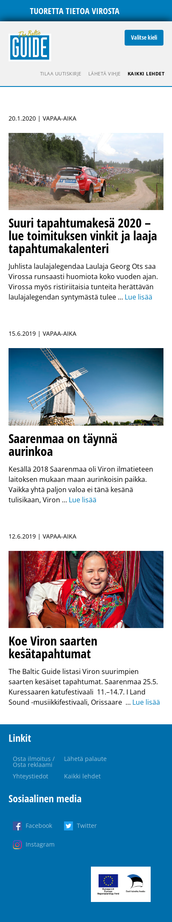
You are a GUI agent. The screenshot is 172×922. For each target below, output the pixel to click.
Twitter (87, 825)
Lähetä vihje (104, 73)
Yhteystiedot (30, 776)
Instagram (40, 844)
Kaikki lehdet (146, 73)
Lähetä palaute (85, 759)
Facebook (39, 825)
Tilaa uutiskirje (61, 73)
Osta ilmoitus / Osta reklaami (34, 762)
